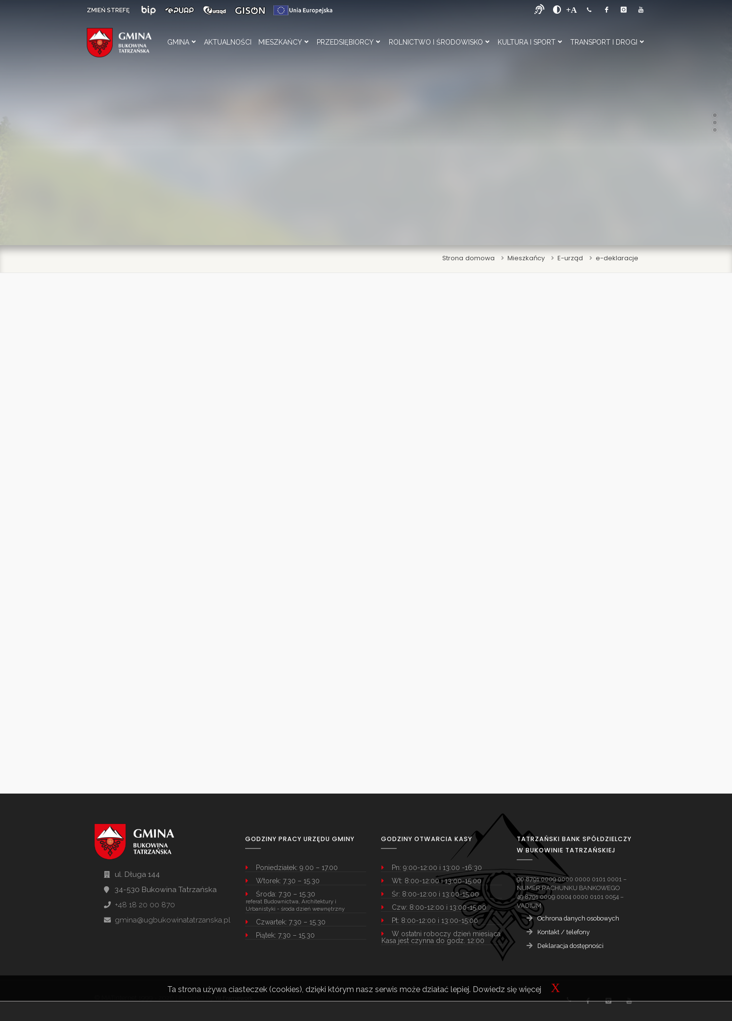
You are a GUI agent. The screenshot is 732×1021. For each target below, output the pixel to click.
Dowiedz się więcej (507, 989)
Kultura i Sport (530, 42)
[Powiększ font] (572, 9)
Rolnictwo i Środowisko (439, 42)
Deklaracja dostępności (570, 945)
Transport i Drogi (607, 42)
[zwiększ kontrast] (557, 9)
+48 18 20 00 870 (145, 904)
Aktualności (228, 42)
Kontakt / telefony (563, 932)
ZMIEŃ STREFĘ (108, 10)
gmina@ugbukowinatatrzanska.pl (172, 920)
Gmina (181, 42)
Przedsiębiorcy (348, 42)
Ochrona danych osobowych (578, 918)
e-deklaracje (617, 258)
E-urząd (570, 258)
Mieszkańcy (283, 42)
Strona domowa (468, 258)
